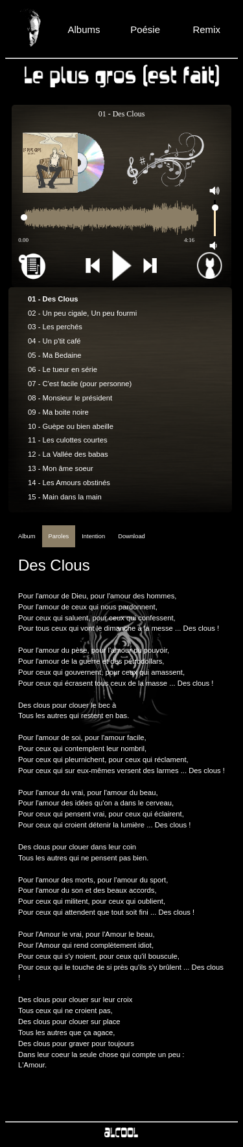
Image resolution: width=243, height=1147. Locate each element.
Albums (83, 29)
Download (131, 536)
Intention (93, 536)
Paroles (59, 536)
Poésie (145, 29)
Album (27, 536)
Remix (206, 29)
